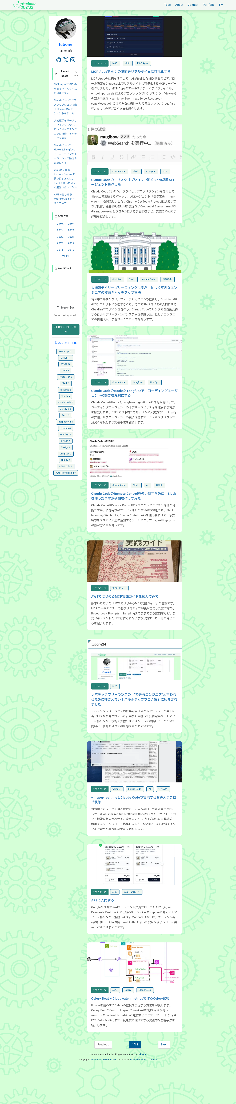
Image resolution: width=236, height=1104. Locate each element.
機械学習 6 (65, 376)
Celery (128, 1024)
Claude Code (119, 178)
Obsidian (117, 289)
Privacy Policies (138, 1093)
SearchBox (65, 294)
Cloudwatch (145, 1024)
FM (221, 4)
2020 (60, 243)
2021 (71, 237)
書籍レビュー (119, 608)
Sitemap (153, 1093)
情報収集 (167, 289)
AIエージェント (132, 922)
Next (164, 1078)
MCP (115, 66)
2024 (60, 230)
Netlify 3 (65, 446)
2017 (71, 249)
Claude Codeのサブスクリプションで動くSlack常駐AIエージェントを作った (65, 107)
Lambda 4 (66, 414)
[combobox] (65, 302)
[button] (65, 280)
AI (147, 502)
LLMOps (154, 396)
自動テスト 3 (65, 453)
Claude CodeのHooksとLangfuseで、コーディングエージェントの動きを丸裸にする (65, 154)
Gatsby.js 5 (65, 395)
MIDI (127, 66)
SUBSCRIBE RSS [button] (65, 315)
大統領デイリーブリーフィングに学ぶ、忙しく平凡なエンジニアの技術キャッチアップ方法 (65, 129)
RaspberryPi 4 (65, 408)
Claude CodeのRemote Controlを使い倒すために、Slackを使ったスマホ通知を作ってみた (65, 179)
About (179, 4)
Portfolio (209, 4)
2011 (65, 256)
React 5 (66, 401)
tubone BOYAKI (109, 1093)
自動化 (159, 502)
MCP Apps (143, 66)
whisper (117, 816)
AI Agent (151, 178)
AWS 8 (65, 357)
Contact (193, 4)
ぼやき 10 (65, 350)
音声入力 (163, 816)
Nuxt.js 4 (65, 433)
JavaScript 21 (66, 337)
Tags (167, 4)
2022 (60, 237)
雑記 (115, 710)
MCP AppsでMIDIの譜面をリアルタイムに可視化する (65, 89)
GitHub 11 (66, 344)
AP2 (115, 922)
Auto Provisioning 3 (66, 459)
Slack (136, 178)
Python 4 (65, 427)
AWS (115, 1024)
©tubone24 (95, 1093)
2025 (71, 224)
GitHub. (143, 1088)
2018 (60, 249)
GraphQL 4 (65, 421)
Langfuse (138, 396)
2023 (71, 230)
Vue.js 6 (66, 382)
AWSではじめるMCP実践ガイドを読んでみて (64, 199)
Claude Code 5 (65, 389)
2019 (71, 243)
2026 (60, 224)
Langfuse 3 (65, 440)
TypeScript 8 (65, 363)
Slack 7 (65, 369)
